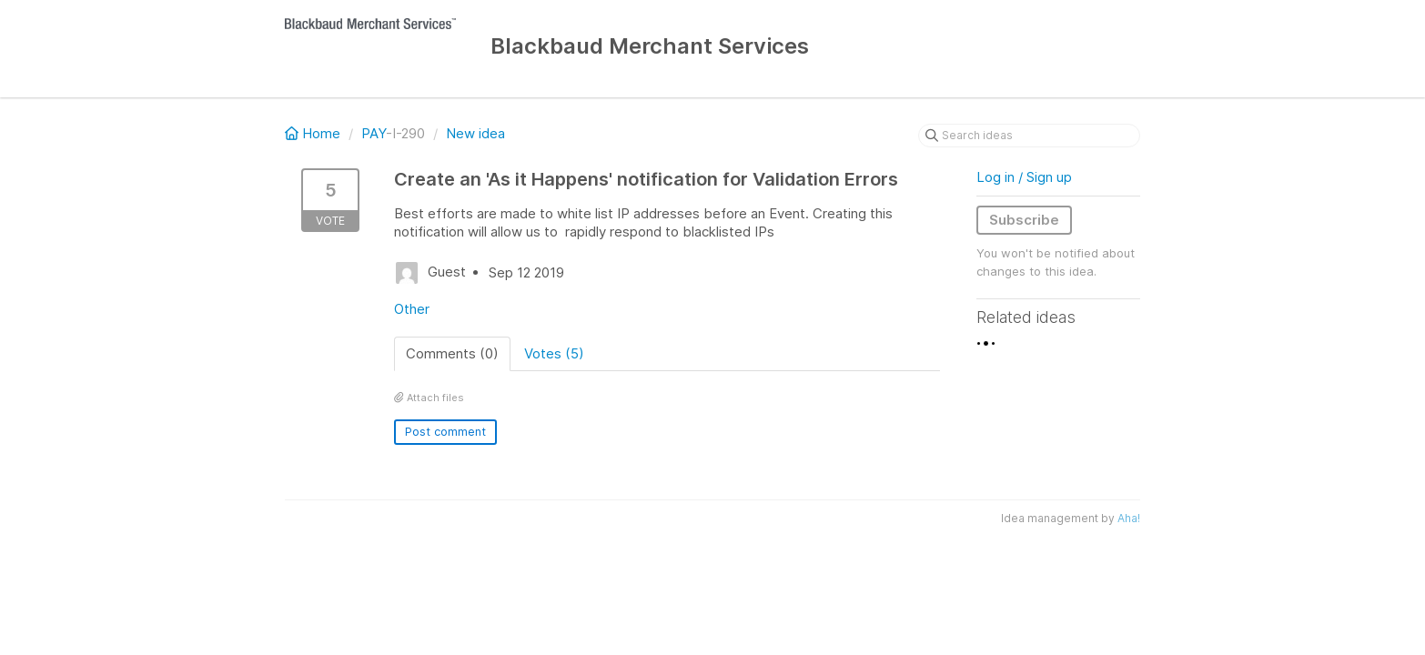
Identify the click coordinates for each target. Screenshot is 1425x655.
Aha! (1128, 518)
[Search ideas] (1029, 135)
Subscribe (1024, 219)
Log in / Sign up (1024, 177)
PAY (373, 133)
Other (412, 308)
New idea (475, 133)
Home (314, 133)
